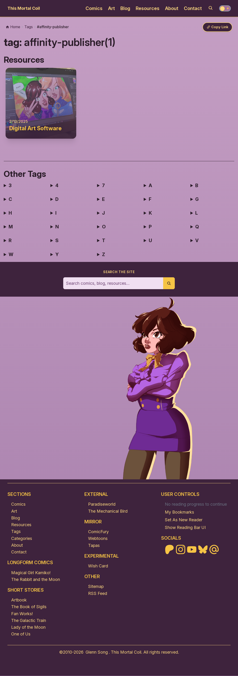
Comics (94, 8)
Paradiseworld (102, 504)
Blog (125, 8)
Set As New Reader (183, 520)
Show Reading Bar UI (185, 527)
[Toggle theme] (225, 8)
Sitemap (96, 586)
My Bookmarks (179, 512)
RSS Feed (97, 593)
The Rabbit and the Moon (35, 579)
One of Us (20, 634)
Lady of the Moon (28, 627)
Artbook (19, 600)
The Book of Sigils (28, 606)
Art (111, 8)
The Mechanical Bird (108, 511)
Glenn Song (97, 652)
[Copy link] (217, 27)
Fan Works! (22, 613)
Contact (193, 8)
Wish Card (98, 566)
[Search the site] (113, 283)
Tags (16, 531)
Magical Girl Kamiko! (30, 572)
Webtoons (98, 538)
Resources (147, 8)
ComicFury (98, 531)
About (171, 8)
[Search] (210, 8)
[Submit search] (169, 283)
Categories (21, 538)
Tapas (94, 545)
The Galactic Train (28, 620)
